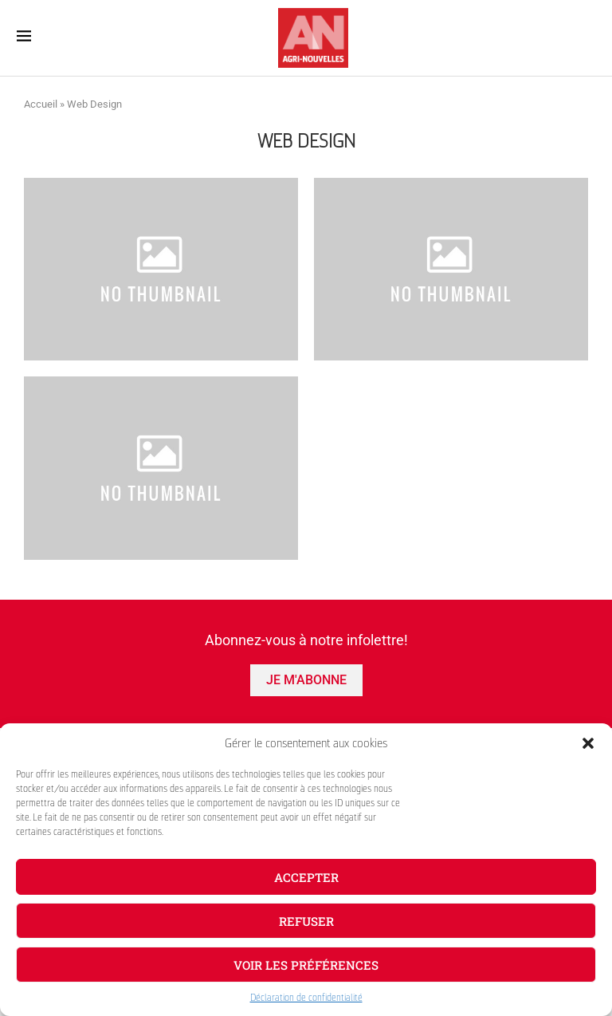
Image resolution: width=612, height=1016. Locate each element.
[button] (588, 743)
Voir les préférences (306, 965)
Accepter (306, 877)
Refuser (306, 921)
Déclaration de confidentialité (306, 997)
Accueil (40, 104)
